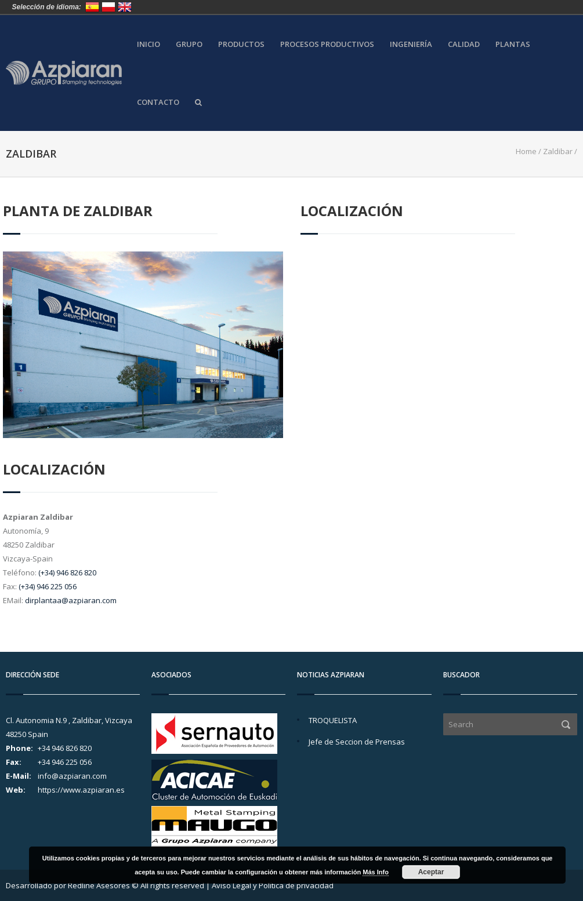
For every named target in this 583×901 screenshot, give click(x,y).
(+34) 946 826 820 (67, 572)
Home (526, 151)
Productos (241, 44)
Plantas (512, 44)
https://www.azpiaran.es (81, 790)
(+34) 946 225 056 (48, 586)
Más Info (376, 872)
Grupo (189, 44)
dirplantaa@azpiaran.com (71, 600)
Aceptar (431, 872)
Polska (108, 7)
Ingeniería (411, 44)
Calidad (464, 44)
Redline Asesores (99, 885)
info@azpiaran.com (72, 776)
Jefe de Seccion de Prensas (357, 741)
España (92, 7)
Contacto (158, 102)
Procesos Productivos (327, 44)
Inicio (148, 44)
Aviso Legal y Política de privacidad (273, 885)
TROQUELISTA (333, 720)
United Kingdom (125, 7)
